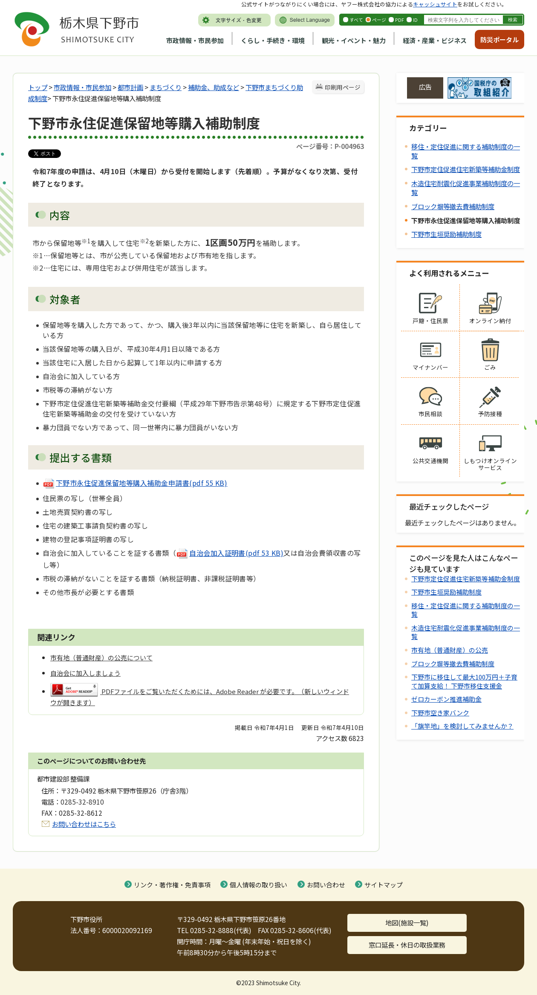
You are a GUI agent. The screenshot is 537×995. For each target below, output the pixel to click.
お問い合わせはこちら (84, 824)
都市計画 (130, 87)
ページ (379, 19)
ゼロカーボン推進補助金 (446, 698)
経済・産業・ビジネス (435, 40)
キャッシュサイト (435, 4)
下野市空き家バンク (440, 712)
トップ (37, 87)
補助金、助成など (213, 87)
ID (415, 19)
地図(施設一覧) (407, 922)
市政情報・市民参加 (195, 40)
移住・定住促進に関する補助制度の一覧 (465, 151)
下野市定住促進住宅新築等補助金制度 (465, 169)
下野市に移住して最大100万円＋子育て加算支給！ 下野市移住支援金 (464, 681)
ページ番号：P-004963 (330, 146)
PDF (399, 19)
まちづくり (166, 87)
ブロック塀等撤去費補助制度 (452, 206)
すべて (356, 19)
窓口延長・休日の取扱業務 (407, 944)
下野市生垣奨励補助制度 (446, 234)
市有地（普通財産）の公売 (449, 649)
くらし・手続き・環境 (273, 40)
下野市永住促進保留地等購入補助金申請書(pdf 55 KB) (135, 483)
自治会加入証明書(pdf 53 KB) (229, 553)
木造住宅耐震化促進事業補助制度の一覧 (465, 187)
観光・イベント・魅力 (354, 40)
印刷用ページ (343, 87)
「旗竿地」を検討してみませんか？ (462, 725)
